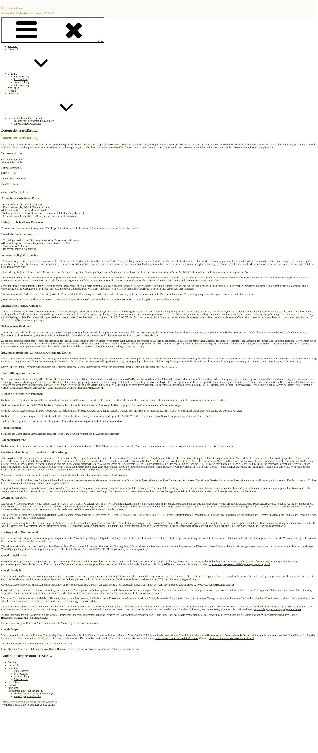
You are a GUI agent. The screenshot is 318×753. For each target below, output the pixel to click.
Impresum (13, 93)
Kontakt (12, 90)
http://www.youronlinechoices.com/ (286, 488)
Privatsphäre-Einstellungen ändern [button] (49, 118)
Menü (53, 30)
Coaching (36, 73)
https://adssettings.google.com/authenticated (231, 638)
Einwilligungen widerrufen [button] (27, 123)
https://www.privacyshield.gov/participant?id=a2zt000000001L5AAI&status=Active (190, 584)
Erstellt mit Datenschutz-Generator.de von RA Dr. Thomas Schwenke (36, 643)
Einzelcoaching (22, 76)
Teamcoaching (21, 82)
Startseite (12, 46)
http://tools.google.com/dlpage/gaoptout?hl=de (277, 609)
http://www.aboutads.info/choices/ (231, 488)
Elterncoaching (21, 85)
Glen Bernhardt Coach (12, 8)
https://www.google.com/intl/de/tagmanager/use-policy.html (239, 564)
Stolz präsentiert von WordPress (40, 701)
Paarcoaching (21, 79)
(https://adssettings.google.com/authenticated (24, 617)
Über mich (13, 49)
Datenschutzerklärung (12, 701)
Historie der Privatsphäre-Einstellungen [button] (34, 120)
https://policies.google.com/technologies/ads (184, 614)
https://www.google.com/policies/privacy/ (176, 638)
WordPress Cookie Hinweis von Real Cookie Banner (28, 704)
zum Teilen (13, 88)
